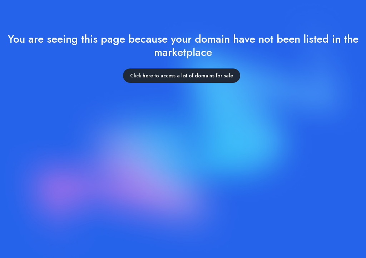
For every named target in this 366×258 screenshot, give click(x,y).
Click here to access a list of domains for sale (181, 75)
